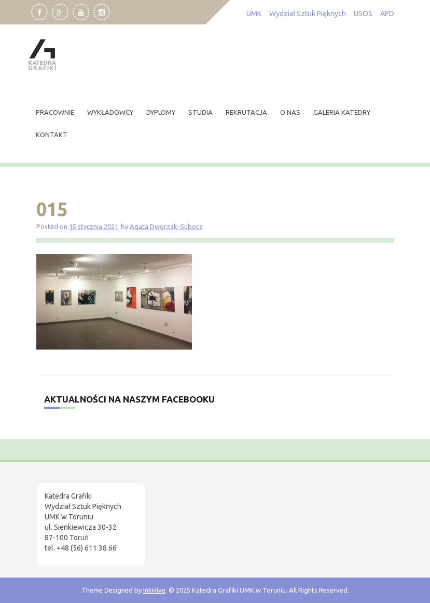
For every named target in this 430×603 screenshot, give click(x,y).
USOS (363, 13)
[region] (135, 515)
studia (200, 112)
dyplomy (160, 112)
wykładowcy (110, 112)
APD (387, 13)
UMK (253, 13)
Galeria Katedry (341, 112)
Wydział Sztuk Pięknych (307, 13)
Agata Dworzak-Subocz (166, 226)
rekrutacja (246, 112)
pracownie (55, 112)
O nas (290, 112)
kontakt (51, 134)
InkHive (154, 590)
